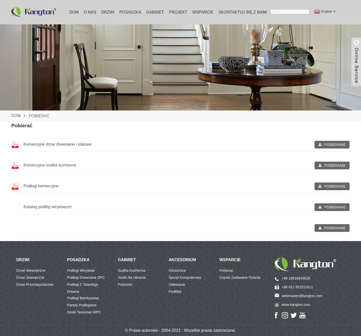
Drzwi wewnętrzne (30, 270)
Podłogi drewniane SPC (86, 277)
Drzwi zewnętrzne (30, 277)
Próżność (125, 285)
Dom (74, 12)
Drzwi (107, 12)
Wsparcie (202, 12)
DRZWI (22, 260)
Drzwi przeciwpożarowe (35, 285)
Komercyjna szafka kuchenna (50, 165)
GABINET (127, 260)
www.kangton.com (296, 305)
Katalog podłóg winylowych (48, 207)
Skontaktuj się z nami (242, 12)
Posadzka (130, 12)
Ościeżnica (177, 270)
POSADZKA (78, 260)
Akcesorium (182, 260)
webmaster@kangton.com (302, 296)
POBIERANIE (335, 145)
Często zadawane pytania (239, 277)
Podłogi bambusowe (83, 298)
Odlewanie (177, 285)
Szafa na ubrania (132, 277)
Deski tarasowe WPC (84, 312)
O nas (90, 12)
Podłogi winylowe (81, 270)
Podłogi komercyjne (41, 186)
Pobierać (39, 116)
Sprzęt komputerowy (185, 277)
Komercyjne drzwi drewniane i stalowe (58, 144)
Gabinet (155, 12)
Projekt (178, 12)
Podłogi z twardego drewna (82, 285)
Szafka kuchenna (131, 270)
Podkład (175, 292)
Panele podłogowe (82, 305)
